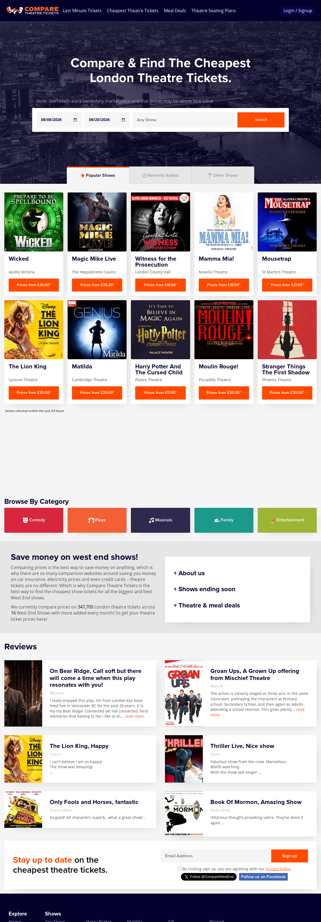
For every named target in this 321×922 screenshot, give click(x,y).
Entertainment (287, 520)
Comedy (34, 520)
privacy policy (278, 868)
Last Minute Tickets (82, 10)
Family (223, 520)
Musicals (160, 520)
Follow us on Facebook (263, 877)
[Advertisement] (160, 451)
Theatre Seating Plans (213, 10)
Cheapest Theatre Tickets (132, 10)
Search (261, 119)
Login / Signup (297, 11)
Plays (97, 520)
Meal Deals (175, 10)
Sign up (289, 856)
